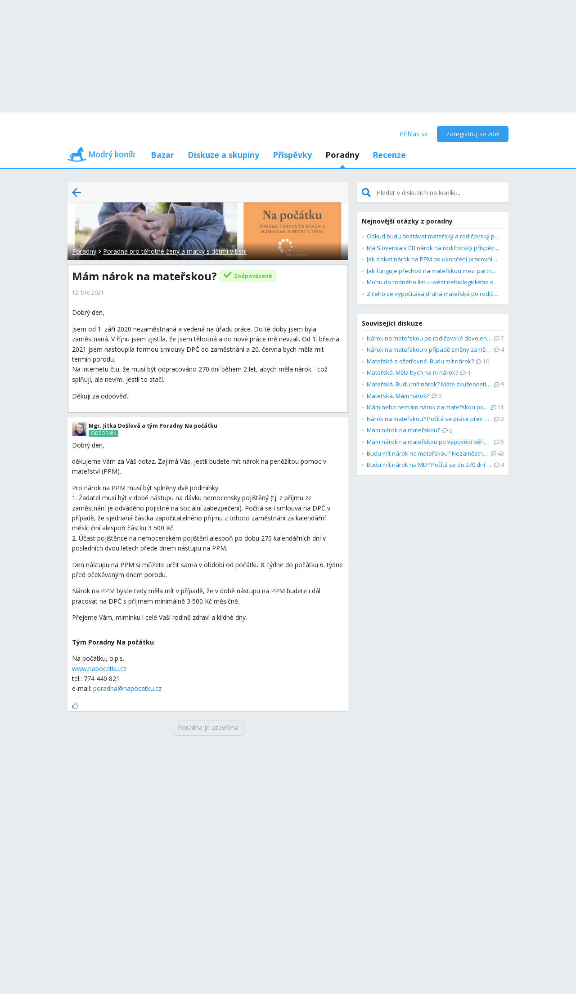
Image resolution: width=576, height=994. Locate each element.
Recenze (389, 154)
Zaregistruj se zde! (473, 134)
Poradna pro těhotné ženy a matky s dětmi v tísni (175, 251)
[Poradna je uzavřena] (208, 728)
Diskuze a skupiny (223, 154)
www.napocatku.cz (99, 668)
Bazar (162, 154)
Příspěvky (292, 154)
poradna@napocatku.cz (127, 688)
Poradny (342, 154)
